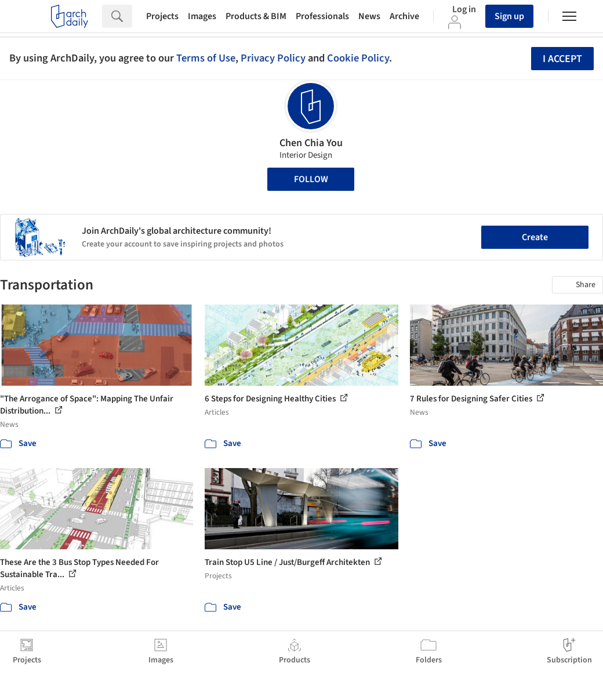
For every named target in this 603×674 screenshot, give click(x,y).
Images (202, 16)
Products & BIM (256, 16)
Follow (311, 179)
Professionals (322, 16)
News (369, 16)
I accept (562, 59)
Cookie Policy (358, 58)
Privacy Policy (273, 58)
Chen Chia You (311, 143)
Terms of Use (205, 58)
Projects (162, 16)
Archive (404, 16)
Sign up (509, 16)
